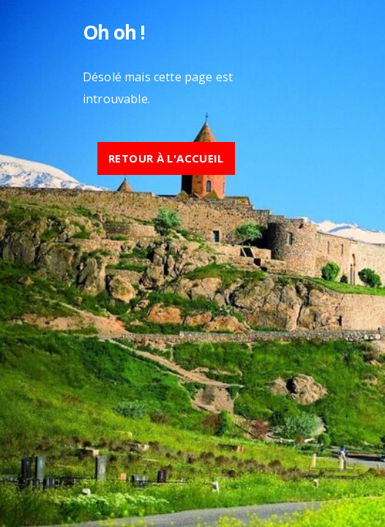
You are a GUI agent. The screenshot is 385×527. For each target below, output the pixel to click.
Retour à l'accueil (166, 158)
